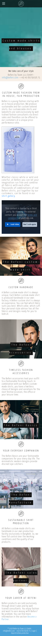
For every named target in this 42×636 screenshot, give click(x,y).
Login (34, 631)
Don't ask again (30, 224)
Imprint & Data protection (20, 633)
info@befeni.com (10, 77)
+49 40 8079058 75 (30, 77)
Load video (15, 224)
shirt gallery (8, 196)
